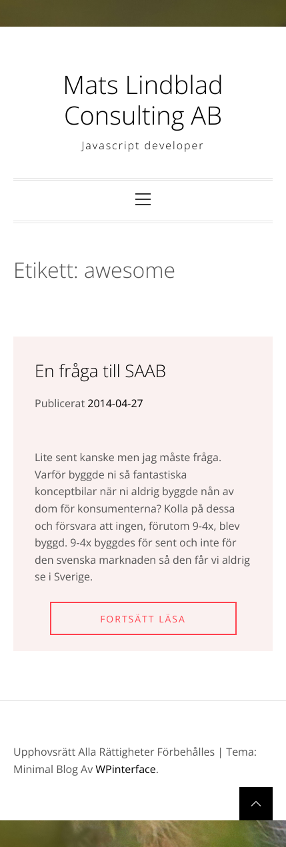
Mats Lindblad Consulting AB (143, 100)
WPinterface (125, 769)
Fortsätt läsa (143, 619)
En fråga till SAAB (100, 371)
